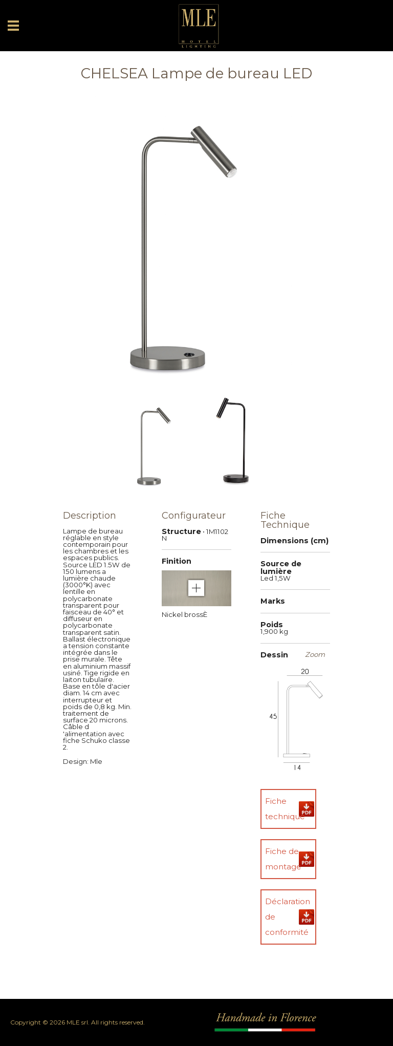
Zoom (315, 654)
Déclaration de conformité (287, 916)
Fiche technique (285, 808)
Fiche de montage (283, 858)
